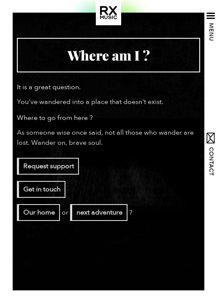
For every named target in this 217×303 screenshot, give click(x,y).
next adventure (99, 212)
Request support (48, 166)
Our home (39, 212)
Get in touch (41, 189)
